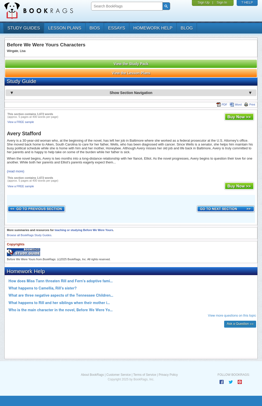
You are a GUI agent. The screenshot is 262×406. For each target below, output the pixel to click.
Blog (187, 28)
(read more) (15, 171)
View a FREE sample (20, 121)
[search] (126, 6)
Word (236, 104)
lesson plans (64, 28)
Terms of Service (144, 375)
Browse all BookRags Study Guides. (29, 235)
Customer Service (118, 375)
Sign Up (204, 2)
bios (95, 28)
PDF (221, 104)
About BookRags (92, 375)
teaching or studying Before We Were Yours (83, 230)
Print (249, 104)
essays (116, 28)
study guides (23, 28)
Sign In (222, 2)
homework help (152, 28)
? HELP (247, 2)
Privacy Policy (168, 375)
